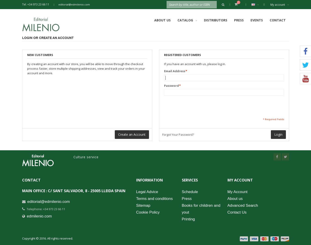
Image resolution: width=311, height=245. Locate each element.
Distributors (215, 20)
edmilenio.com (39, 216)
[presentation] (198, 106)
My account (279, 5)
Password (171, 85)
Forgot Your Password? (178, 135)
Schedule (190, 192)
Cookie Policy (148, 212)
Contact (278, 20)
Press (239, 20)
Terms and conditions (154, 199)
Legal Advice (147, 192)
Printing (188, 219)
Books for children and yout (201, 208)
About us (235, 199)
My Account (237, 192)
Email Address (174, 71)
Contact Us (237, 212)
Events (257, 20)
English (257, 4)
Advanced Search (242, 205)
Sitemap (143, 205)
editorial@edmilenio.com (74, 4)
